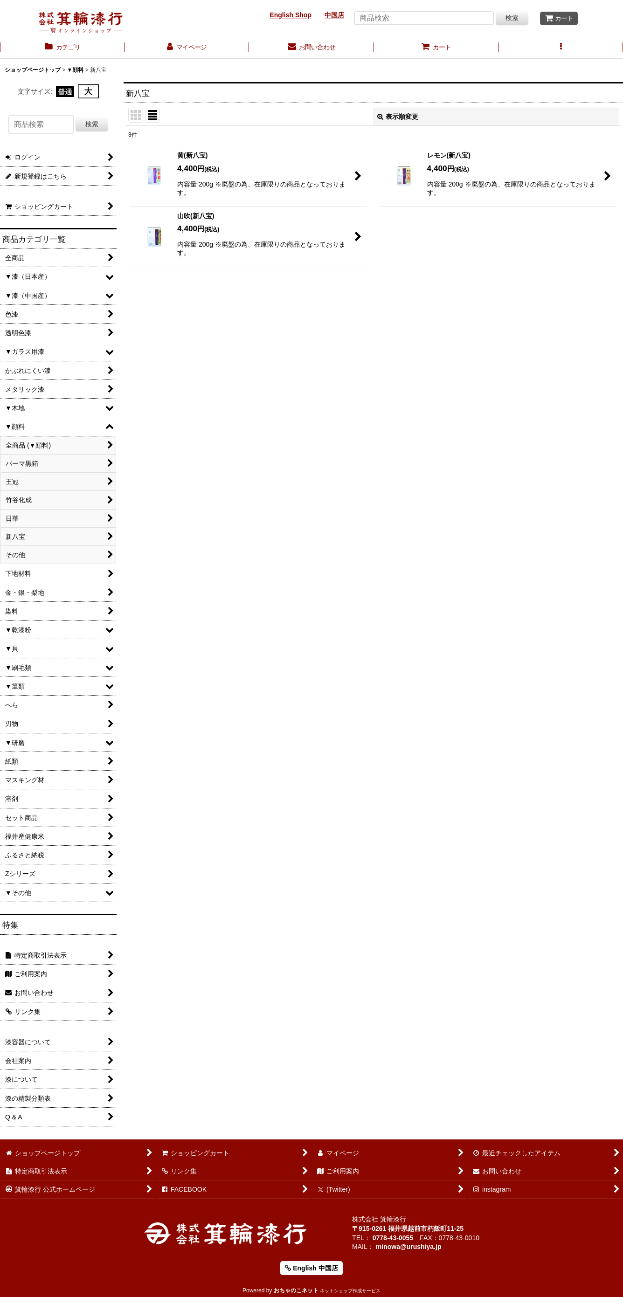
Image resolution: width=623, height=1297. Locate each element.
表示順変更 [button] (397, 116)
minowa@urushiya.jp (409, 1246)
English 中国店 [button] (311, 1268)
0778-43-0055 (393, 1238)
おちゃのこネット (296, 1290)
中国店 (334, 15)
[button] (560, 48)
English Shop (291, 15)
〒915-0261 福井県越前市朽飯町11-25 (408, 1228)
